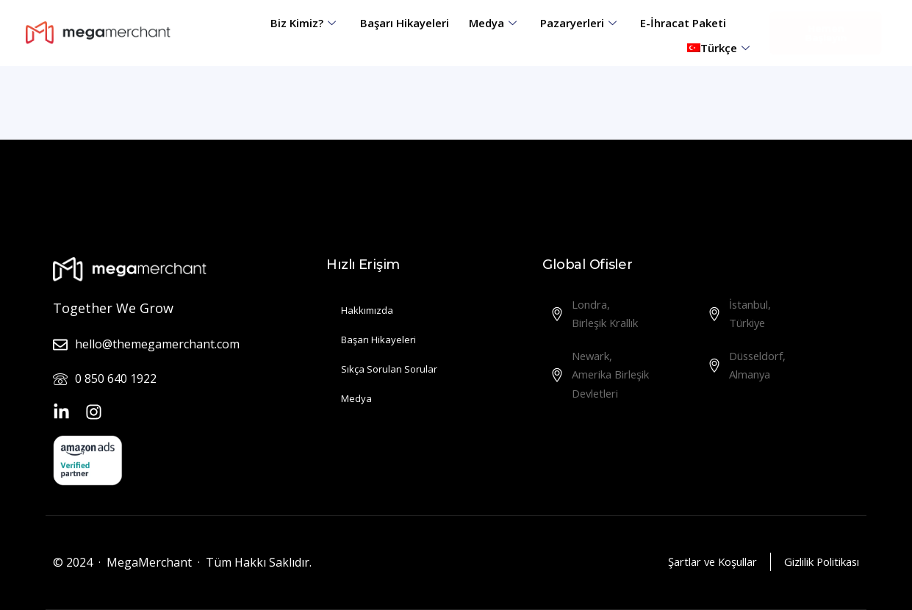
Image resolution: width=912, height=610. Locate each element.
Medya (497, 21)
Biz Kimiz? (311, 21)
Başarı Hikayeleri (409, 21)
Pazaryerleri (582, 21)
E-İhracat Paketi (683, 21)
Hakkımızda (367, 310)
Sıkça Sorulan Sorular (389, 369)
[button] (825, 33)
